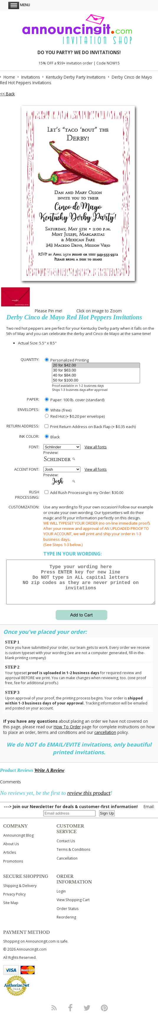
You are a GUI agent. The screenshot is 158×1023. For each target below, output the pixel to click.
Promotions (13, 868)
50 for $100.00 (95, 380)
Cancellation (67, 865)
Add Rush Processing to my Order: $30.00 (84, 492)
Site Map (10, 909)
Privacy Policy (14, 901)
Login (61, 898)
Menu (19, 4)
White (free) (58, 410)
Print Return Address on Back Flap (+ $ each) (90, 426)
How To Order (67, 734)
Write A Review (49, 777)
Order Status (67, 915)
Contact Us (66, 847)
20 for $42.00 (95, 365)
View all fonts (96, 447)
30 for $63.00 (95, 370)
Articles (9, 859)
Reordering (66, 924)
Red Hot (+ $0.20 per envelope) (75, 416)
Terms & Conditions (73, 856)
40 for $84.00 (95, 375)
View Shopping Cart (73, 906)
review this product (88, 800)
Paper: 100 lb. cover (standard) (74, 399)
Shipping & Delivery (20, 892)
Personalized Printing (67, 360)
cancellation (105, 739)
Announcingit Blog (18, 842)
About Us (11, 850)
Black (52, 437)
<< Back (7, 94)
